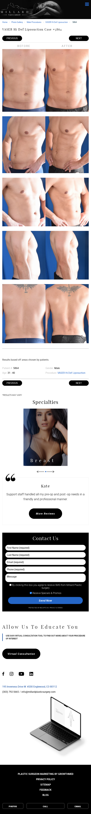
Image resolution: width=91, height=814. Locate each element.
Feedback (45, 789)
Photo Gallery (17, 22)
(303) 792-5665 (10, 691)
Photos (13, 806)
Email (78, 806)
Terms (60, 608)
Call (45, 806)
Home (4, 22)
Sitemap (45, 784)
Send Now (45, 600)
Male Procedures (34, 22)
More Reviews (45, 513)
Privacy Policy (45, 779)
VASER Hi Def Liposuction (56, 22)
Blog (45, 795)
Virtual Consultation (21, 653)
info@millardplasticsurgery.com (38, 691)
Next (79, 38)
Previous (12, 38)
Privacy (53, 608)
